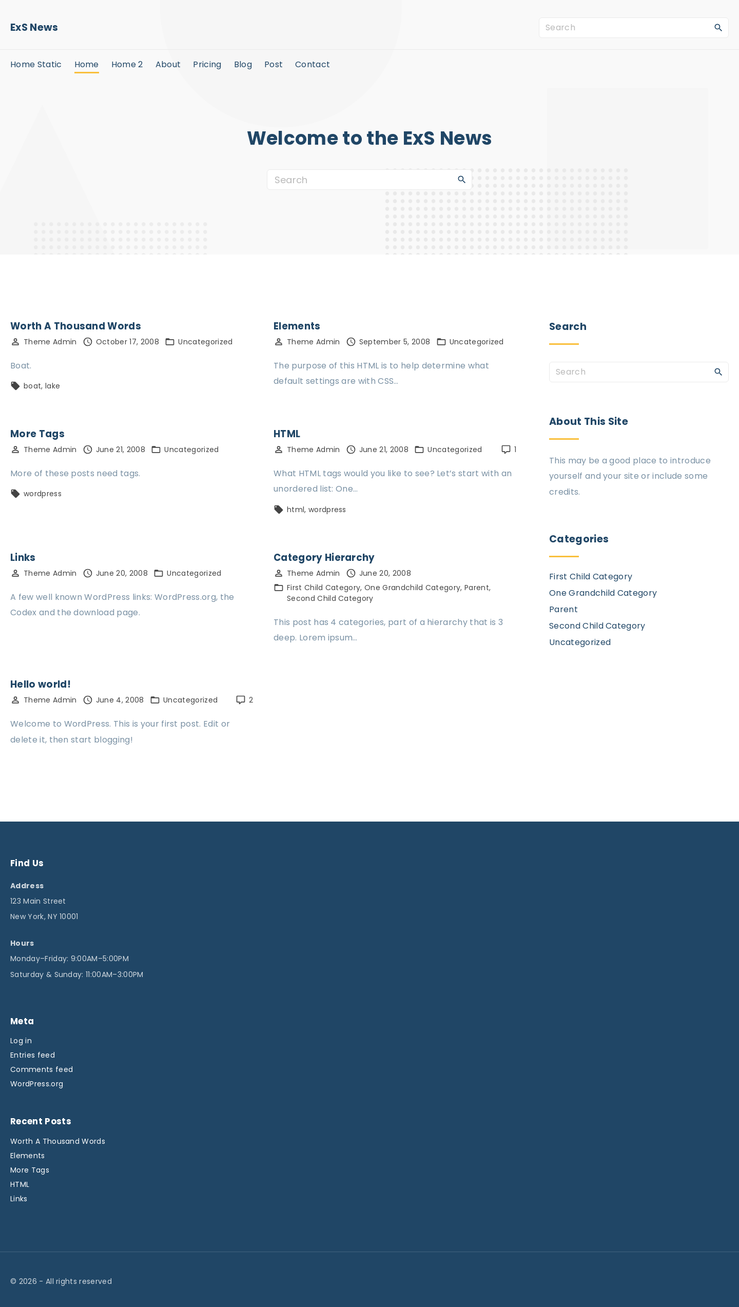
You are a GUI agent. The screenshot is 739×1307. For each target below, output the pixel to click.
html (295, 509)
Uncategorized (205, 342)
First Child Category (323, 587)
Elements (297, 326)
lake (52, 386)
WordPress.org (36, 1084)
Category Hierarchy (324, 557)
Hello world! (40, 684)
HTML (287, 433)
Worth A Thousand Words (75, 326)
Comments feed (41, 1069)
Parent (476, 587)
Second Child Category (330, 598)
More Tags (37, 433)
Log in (21, 1041)
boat (32, 386)
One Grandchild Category (412, 587)
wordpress (43, 494)
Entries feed (32, 1055)
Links (23, 557)
